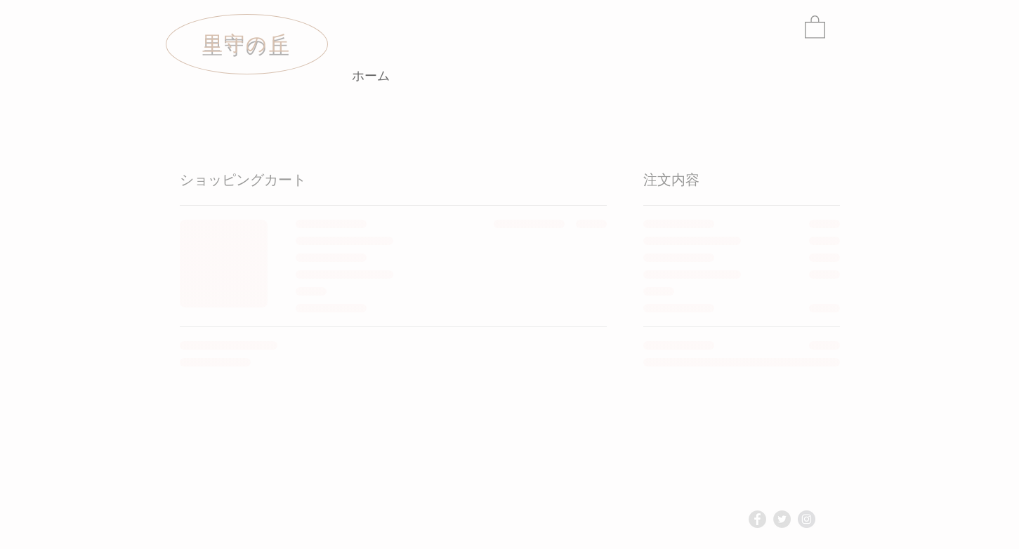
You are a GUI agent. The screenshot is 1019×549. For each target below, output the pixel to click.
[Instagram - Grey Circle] (806, 519)
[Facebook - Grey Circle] (757, 519)
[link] (815, 26)
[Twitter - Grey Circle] (782, 519)
